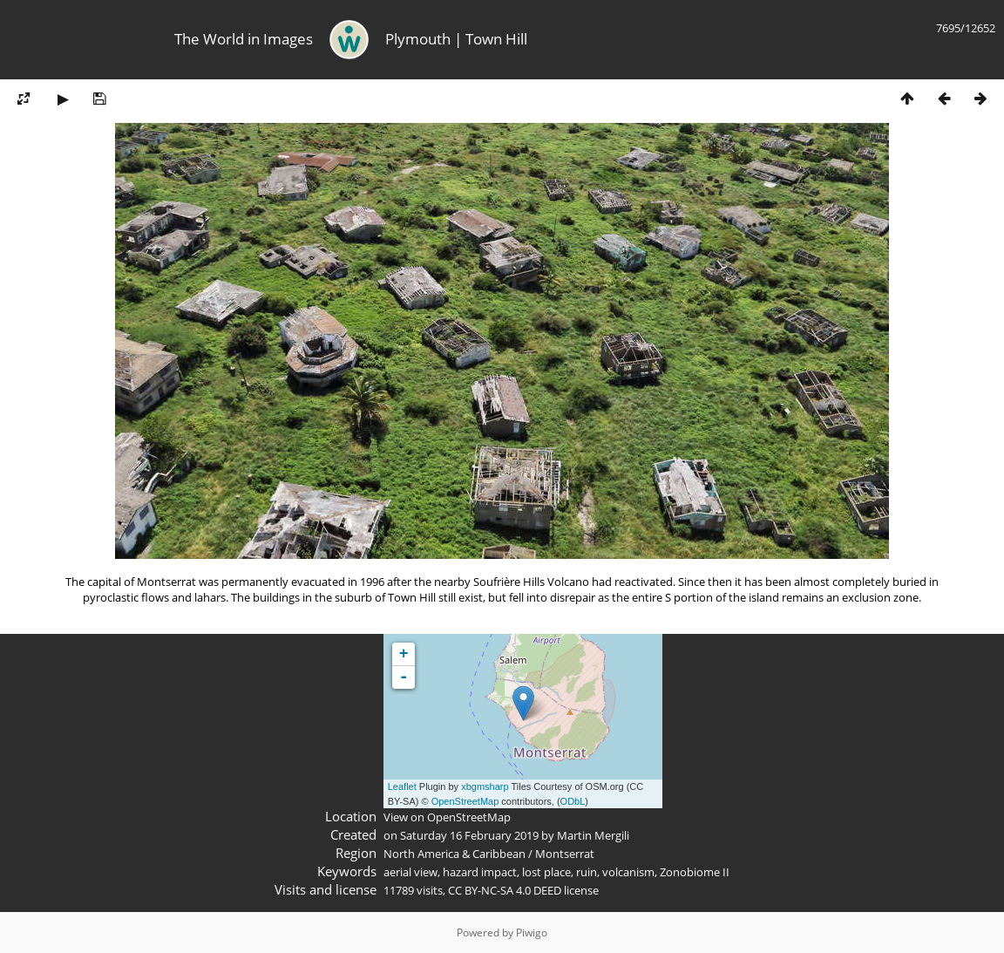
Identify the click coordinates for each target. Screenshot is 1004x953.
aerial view (410, 872)
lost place (546, 872)
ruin (586, 872)
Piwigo (531, 932)
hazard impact (480, 872)
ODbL (573, 801)
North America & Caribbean (454, 853)
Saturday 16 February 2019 (469, 835)
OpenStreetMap (465, 801)
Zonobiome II (694, 872)
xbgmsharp (484, 786)
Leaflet (402, 786)
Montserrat (564, 853)
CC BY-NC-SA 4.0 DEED (504, 890)
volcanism (628, 872)
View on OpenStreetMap (447, 817)
